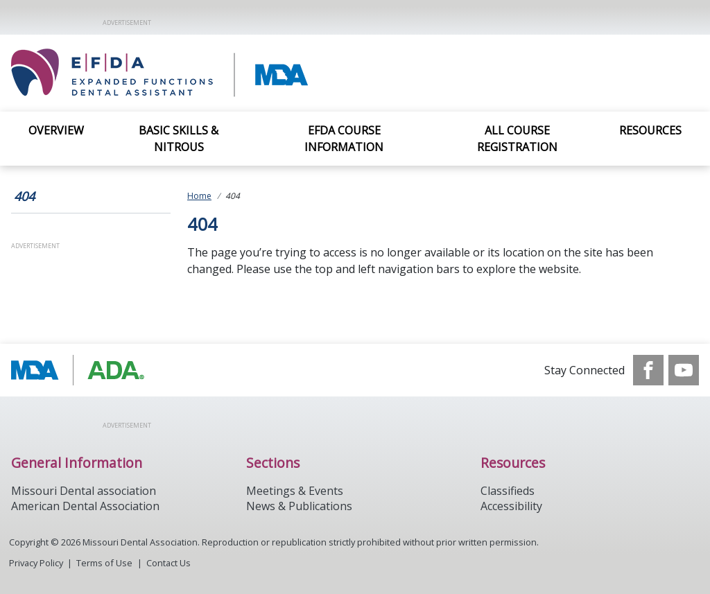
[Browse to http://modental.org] (81, 370)
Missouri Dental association (83, 490)
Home (199, 196)
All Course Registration (517, 139)
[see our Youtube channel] (683, 370)
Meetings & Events (294, 490)
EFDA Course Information (343, 139)
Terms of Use (104, 563)
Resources (650, 130)
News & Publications (299, 506)
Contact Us (168, 563)
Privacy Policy (36, 563)
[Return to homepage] (209, 73)
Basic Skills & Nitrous (178, 139)
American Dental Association (85, 506)
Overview (56, 130)
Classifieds (507, 490)
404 (24, 196)
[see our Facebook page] (648, 370)
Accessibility (511, 506)
